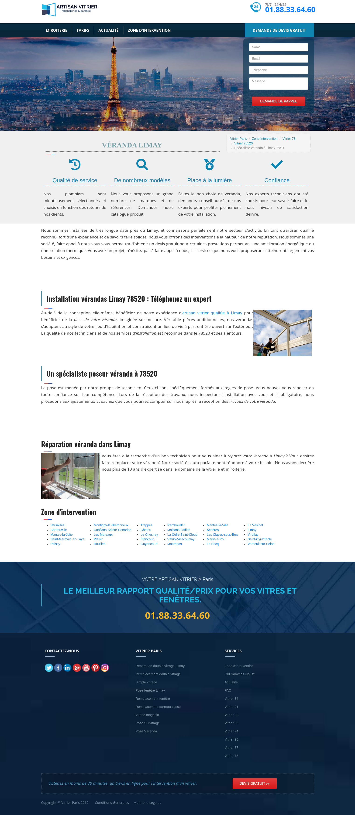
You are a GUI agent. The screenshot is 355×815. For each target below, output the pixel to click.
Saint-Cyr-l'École (260, 539)
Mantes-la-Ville (217, 525)
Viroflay (253, 534)
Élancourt (147, 539)
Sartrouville (59, 530)
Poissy (55, 544)
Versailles (58, 525)
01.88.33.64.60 (290, 9)
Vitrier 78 (289, 138)
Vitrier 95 (231, 739)
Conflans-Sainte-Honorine (112, 530)
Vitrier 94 (231, 731)
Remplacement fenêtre (153, 698)
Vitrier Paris (238, 138)
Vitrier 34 (231, 698)
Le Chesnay (149, 534)
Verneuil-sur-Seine (261, 544)
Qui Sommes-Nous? (240, 674)
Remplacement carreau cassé (158, 707)
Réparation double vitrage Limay (160, 666)
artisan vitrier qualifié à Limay (212, 312)
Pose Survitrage (148, 723)
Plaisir (98, 539)
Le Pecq (213, 544)
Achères (213, 530)
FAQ (228, 690)
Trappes (146, 525)
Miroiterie (56, 30)
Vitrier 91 (231, 707)
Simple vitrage (146, 682)
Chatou (146, 530)
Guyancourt (149, 544)
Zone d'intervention (149, 30)
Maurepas (174, 544)
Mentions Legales (147, 802)
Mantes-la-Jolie (62, 534)
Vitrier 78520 (243, 143)
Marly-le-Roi (215, 539)
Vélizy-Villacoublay (180, 539)
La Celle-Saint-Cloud (182, 534)
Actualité (108, 30)
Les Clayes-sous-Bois (222, 534)
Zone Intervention (264, 138)
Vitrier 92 (231, 715)
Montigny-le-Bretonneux (111, 525)
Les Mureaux (103, 534)
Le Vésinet (255, 525)
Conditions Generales (112, 802)
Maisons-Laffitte (178, 530)
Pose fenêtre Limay (150, 690)
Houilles (99, 544)
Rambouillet (176, 525)
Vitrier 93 (231, 723)
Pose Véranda (146, 731)
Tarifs (83, 30)
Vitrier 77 (231, 747)
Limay (252, 530)
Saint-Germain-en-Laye (68, 539)
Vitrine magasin (147, 715)
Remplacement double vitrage (158, 674)
